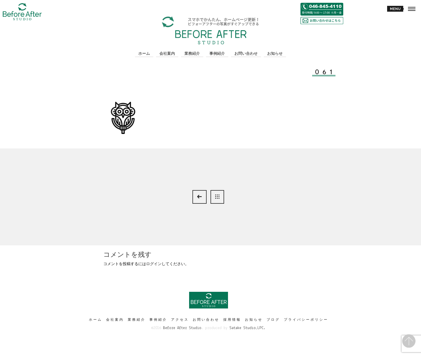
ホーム (144, 53)
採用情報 (232, 319)
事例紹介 (217, 53)
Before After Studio (182, 328)
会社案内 (167, 53)
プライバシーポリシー (306, 319)
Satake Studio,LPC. (247, 328)
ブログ (273, 319)
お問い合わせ (246, 53)
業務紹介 (192, 53)
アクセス (180, 319)
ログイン (154, 264)
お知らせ (275, 53)
